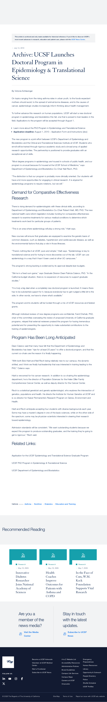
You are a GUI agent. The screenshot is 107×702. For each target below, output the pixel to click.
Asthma (28, 504)
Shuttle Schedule (89, 683)
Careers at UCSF (68, 680)
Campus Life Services (70, 673)
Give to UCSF (96, 2)
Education (72, 10)
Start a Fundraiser (39, 669)
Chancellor (66, 684)
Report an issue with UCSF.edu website (90, 696)
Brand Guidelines (68, 670)
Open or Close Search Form (100, 10)
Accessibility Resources (71, 663)
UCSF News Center (78, 39)
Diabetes (49, 504)
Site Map (56, 696)
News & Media (87, 10)
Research (58, 10)
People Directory (89, 676)
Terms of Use (67, 696)
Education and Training (65, 504)
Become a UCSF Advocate (42, 659)
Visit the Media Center (31, 634)
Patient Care (44, 10)
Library (85, 669)
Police (85, 679)
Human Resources (90, 665)
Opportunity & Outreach (92, 672)
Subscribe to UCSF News (77, 634)
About (30, 10)
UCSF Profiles (88, 687)
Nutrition (38, 504)
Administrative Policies (70, 666)
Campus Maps (67, 677)
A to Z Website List (69, 659)
